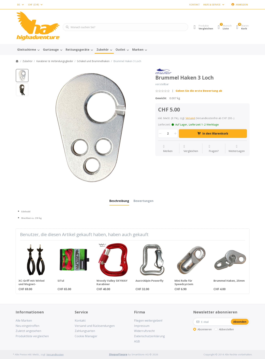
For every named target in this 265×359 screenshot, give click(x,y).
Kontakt (194, 4)
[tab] (119, 200)
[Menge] (168, 133)
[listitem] (91, 127)
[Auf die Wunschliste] (167, 149)
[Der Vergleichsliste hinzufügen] (191, 149)
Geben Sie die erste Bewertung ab (199, 90)
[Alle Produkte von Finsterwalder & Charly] (163, 71)
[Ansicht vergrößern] (91, 127)
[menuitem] (28, 50)
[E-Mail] (211, 322)
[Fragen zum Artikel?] (214, 149)
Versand (190, 118)
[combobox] (21, 4)
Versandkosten (55, 354)
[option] (22, 75)
